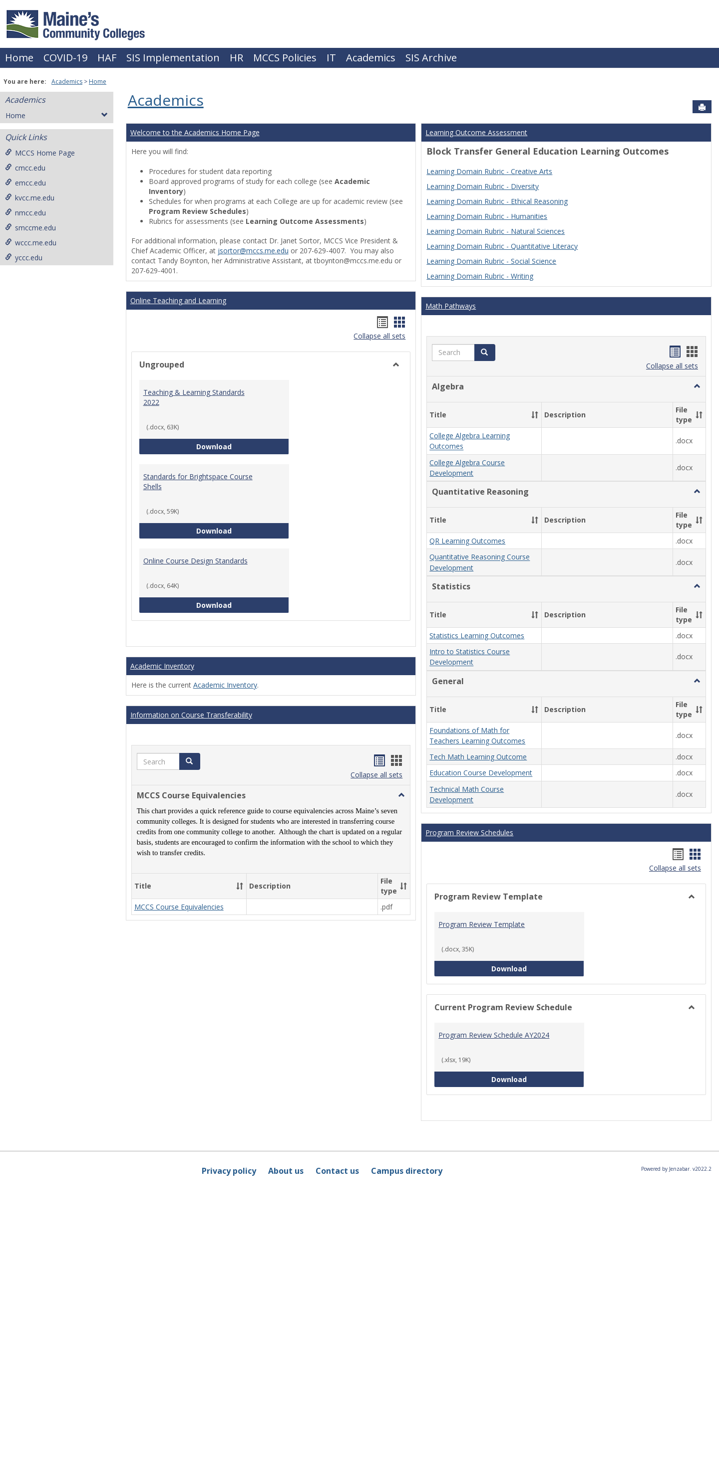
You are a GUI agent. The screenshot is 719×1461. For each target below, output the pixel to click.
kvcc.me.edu (29, 197)
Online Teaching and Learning (178, 300)
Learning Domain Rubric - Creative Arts (489, 171)
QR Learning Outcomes (467, 541)
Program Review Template (481, 924)
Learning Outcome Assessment (476, 132)
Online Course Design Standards (195, 560)
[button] (189, 761)
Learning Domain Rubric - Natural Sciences (495, 231)
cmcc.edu (25, 168)
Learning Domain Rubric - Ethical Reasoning (497, 201)
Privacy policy (229, 1170)
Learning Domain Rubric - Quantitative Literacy (502, 246)
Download (242, 446)
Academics (370, 57)
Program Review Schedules (469, 832)
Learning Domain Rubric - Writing (479, 276)
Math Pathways (450, 306)
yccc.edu (23, 257)
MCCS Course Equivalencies (179, 907)
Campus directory (406, 1170)
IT (331, 57)
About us (286, 1170)
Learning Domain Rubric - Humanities (486, 216)
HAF (106, 57)
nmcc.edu (25, 212)
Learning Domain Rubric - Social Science (491, 261)
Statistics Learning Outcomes (476, 635)
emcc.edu (25, 182)
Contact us (337, 1170)
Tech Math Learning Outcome (478, 756)
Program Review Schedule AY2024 (493, 1035)
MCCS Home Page (40, 153)
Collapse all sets (379, 336)
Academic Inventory (162, 666)
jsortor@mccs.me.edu (253, 250)
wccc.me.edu (30, 242)
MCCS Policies (285, 57)
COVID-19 (65, 57)
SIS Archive (431, 57)
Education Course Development (480, 773)
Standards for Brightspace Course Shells (198, 481)
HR (236, 57)
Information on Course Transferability (191, 715)
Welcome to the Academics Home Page (195, 132)
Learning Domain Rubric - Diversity (482, 186)
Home (19, 57)
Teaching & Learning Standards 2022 (194, 397)
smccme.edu (30, 227)
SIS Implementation (173, 57)
